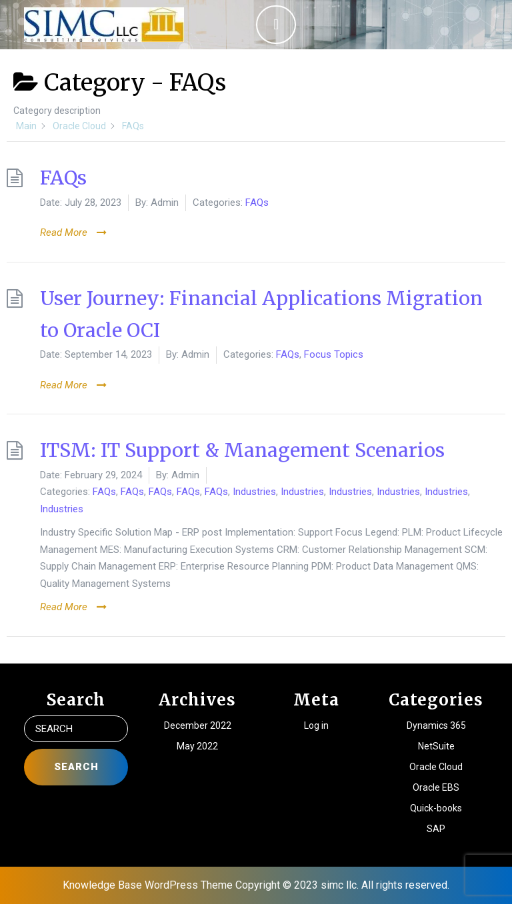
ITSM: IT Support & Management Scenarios (242, 450)
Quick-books (436, 808)
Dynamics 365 (436, 725)
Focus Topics (333, 354)
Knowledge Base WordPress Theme (148, 885)
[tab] (276, 24)
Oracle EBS (436, 787)
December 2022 (197, 725)
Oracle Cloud (436, 766)
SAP (436, 828)
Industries (254, 492)
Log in (316, 725)
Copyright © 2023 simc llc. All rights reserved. (342, 885)
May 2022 (197, 746)
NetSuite (436, 746)
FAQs (63, 178)
